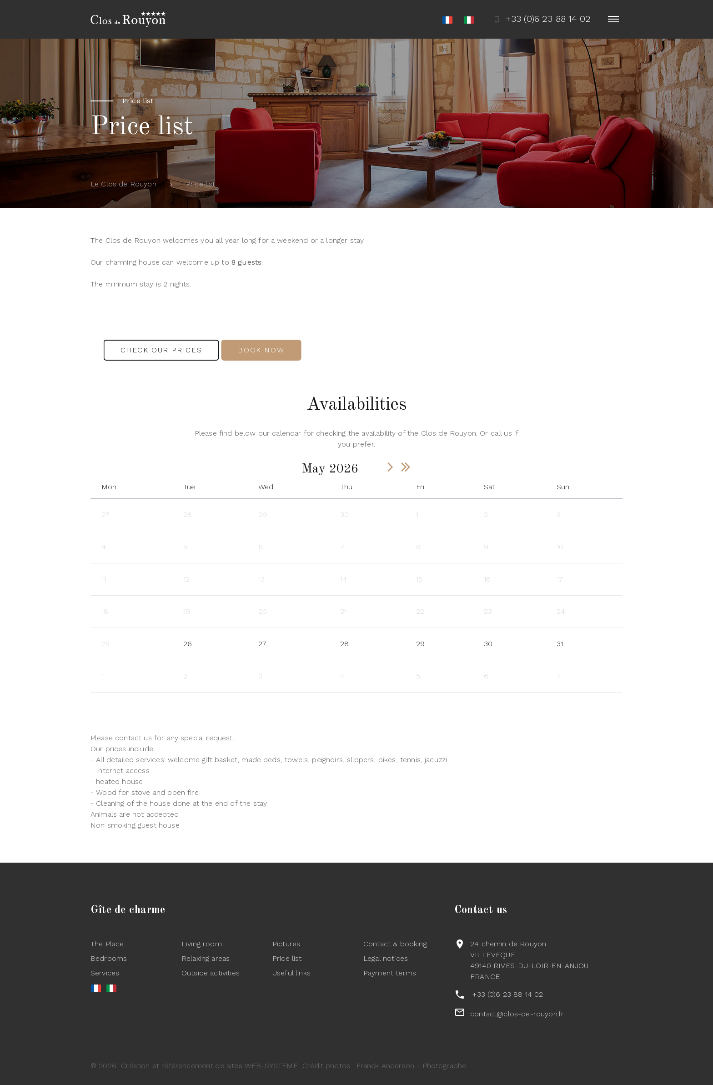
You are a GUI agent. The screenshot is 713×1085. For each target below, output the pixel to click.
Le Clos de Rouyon (123, 184)
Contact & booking (395, 943)
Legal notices (385, 958)
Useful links (291, 973)
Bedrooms (108, 958)
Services (104, 973)
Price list (287, 958)
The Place (107, 943)
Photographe (444, 1065)
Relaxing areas (205, 958)
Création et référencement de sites (181, 1065)
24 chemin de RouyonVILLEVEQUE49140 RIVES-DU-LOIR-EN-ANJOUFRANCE (529, 960)
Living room (201, 943)
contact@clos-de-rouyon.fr (517, 1014)
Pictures (286, 943)
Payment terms (389, 973)
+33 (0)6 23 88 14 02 (507, 994)
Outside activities (210, 973)
